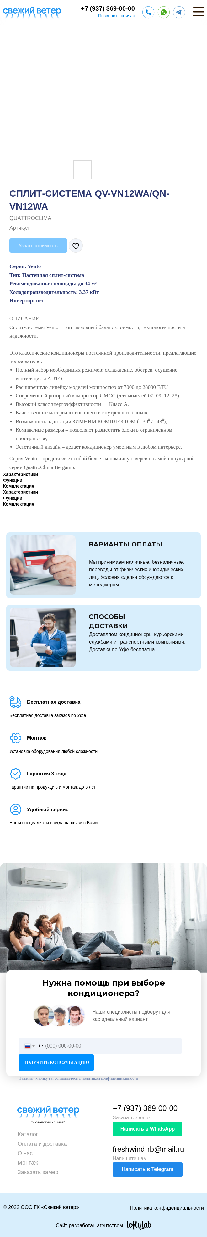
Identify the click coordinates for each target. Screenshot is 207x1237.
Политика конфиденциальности (167, 1208)
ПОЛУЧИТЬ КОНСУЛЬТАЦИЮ (56, 1062)
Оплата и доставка (42, 1144)
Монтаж (28, 1163)
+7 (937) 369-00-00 (108, 8)
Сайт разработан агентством (89, 1225)
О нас (25, 1153)
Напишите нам (130, 1158)
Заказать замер (38, 1172)
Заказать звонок (132, 1117)
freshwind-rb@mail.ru (148, 1149)
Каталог (28, 1134)
